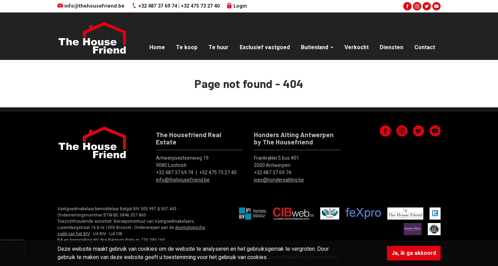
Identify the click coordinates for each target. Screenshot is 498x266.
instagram (417, 6)
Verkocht (356, 47)
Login (237, 6)
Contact (424, 47)
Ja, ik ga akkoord (413, 253)
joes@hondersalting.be (279, 180)
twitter (427, 6)
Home (157, 47)
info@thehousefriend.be (90, 6)
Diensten (391, 47)
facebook (407, 6)
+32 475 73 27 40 (200, 6)
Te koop (186, 47)
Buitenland (315, 47)
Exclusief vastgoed (265, 47)
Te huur (219, 47)
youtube (436, 6)
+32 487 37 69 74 (157, 6)
